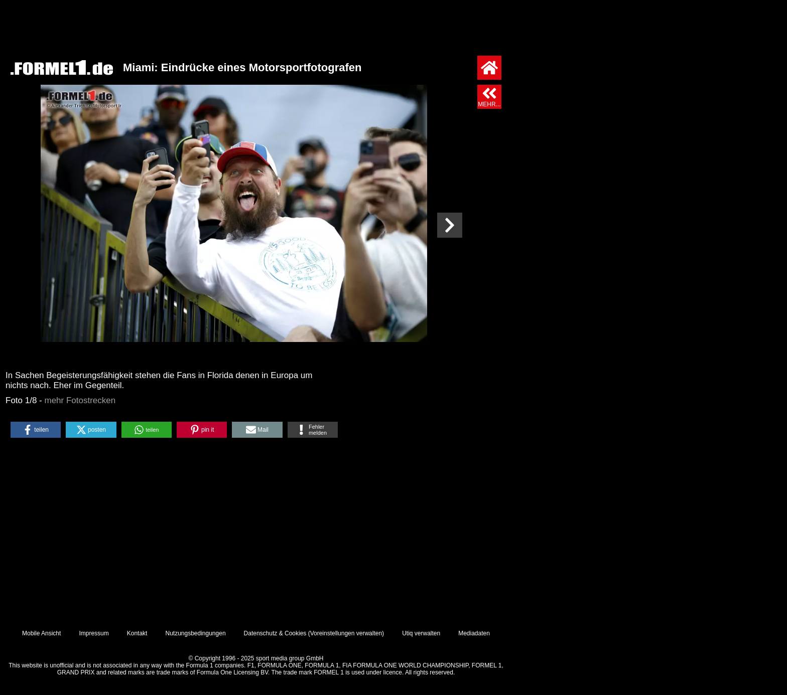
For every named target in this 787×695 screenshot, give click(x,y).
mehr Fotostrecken (80, 400)
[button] (36, 430)
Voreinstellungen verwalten (346, 633)
